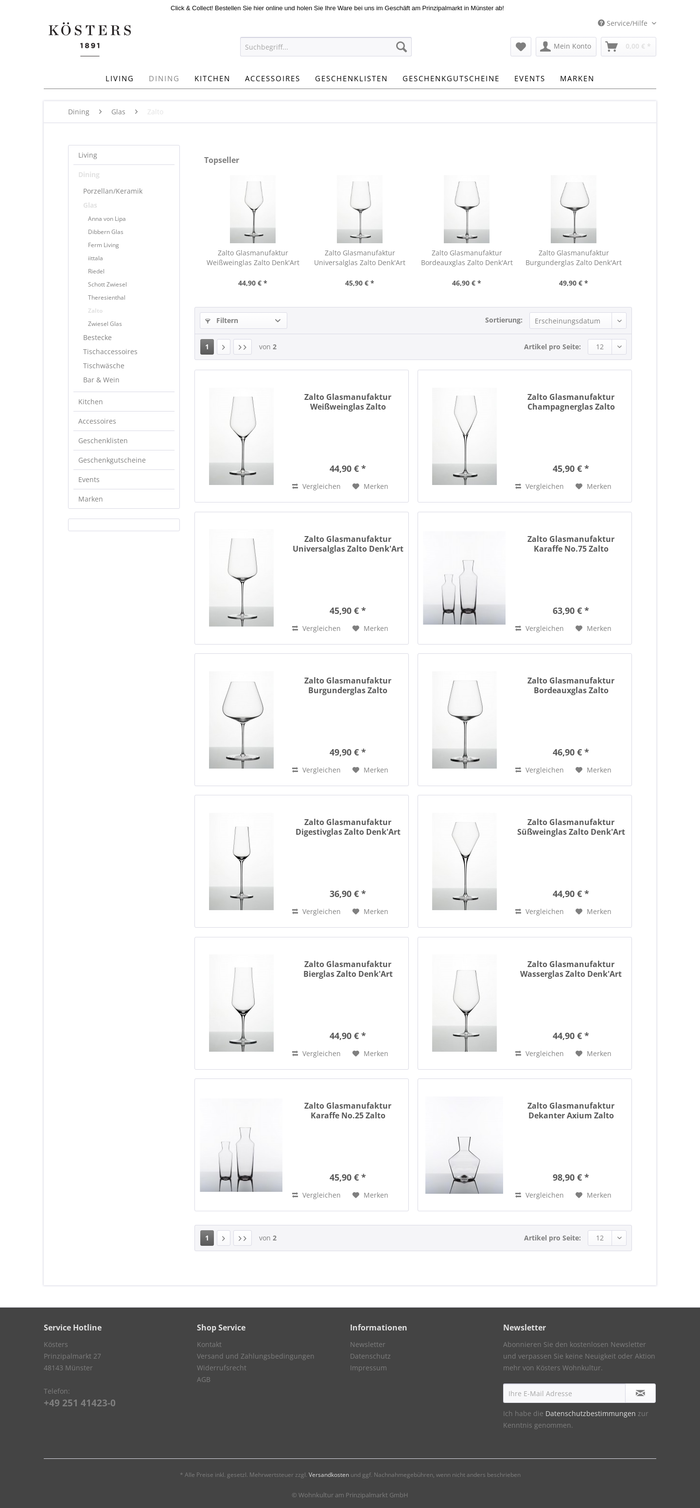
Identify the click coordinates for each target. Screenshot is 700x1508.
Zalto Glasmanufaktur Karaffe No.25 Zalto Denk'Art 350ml (347, 1110)
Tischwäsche (103, 365)
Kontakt (209, 1344)
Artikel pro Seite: (552, 346)
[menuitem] (326, 51)
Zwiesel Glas (105, 324)
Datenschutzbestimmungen (590, 1413)
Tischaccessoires (110, 351)
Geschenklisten (103, 440)
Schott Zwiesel (107, 284)
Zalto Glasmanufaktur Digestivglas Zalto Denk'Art (348, 827)
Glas (90, 205)
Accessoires (97, 421)
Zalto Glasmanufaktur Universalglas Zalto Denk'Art (359, 257)
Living (87, 155)
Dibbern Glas (105, 232)
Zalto (95, 310)
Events (89, 479)
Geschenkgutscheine (112, 460)
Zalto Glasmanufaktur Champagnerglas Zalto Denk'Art (571, 402)
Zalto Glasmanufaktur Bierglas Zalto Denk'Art (348, 969)
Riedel (96, 271)
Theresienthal (106, 297)
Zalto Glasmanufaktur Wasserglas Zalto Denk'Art (571, 969)
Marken (90, 498)
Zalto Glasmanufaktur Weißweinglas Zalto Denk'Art (253, 257)
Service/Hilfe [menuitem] (623, 23)
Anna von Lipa (107, 219)
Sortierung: (504, 319)
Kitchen (90, 401)
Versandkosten (329, 1475)
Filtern (221, 320)
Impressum (368, 1367)
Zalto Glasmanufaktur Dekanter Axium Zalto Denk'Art (570, 1110)
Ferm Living (103, 245)
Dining (89, 174)
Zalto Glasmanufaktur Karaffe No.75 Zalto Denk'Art (570, 544)
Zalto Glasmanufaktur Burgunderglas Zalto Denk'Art (573, 257)
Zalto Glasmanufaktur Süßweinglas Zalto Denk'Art (571, 827)
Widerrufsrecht (221, 1367)
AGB (203, 1379)
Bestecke (97, 337)
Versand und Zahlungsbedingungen (256, 1356)
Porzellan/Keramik (112, 191)
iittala (95, 258)
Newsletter (367, 1344)
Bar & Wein (101, 379)
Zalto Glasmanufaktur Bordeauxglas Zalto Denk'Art (467, 257)
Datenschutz (370, 1356)
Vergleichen (316, 486)
